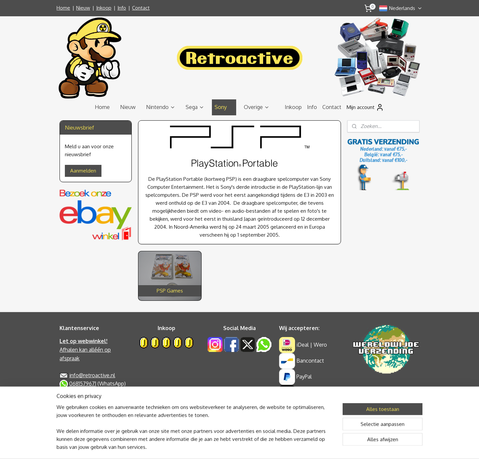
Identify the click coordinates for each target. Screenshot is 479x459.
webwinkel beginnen (251, 446)
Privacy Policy (76, 392)
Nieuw (83, 8)
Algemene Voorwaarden (88, 401)
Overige (256, 107)
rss (229, 446)
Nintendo (160, 107)
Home (63, 8)
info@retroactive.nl (92, 375)
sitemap (217, 446)
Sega (195, 107)
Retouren (71, 417)
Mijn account (365, 107)
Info (121, 8)
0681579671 (82, 383)
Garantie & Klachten (83, 409)
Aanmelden (83, 171)
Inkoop (103, 8)
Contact (141, 8)
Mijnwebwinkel (303, 446)
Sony (224, 107)
